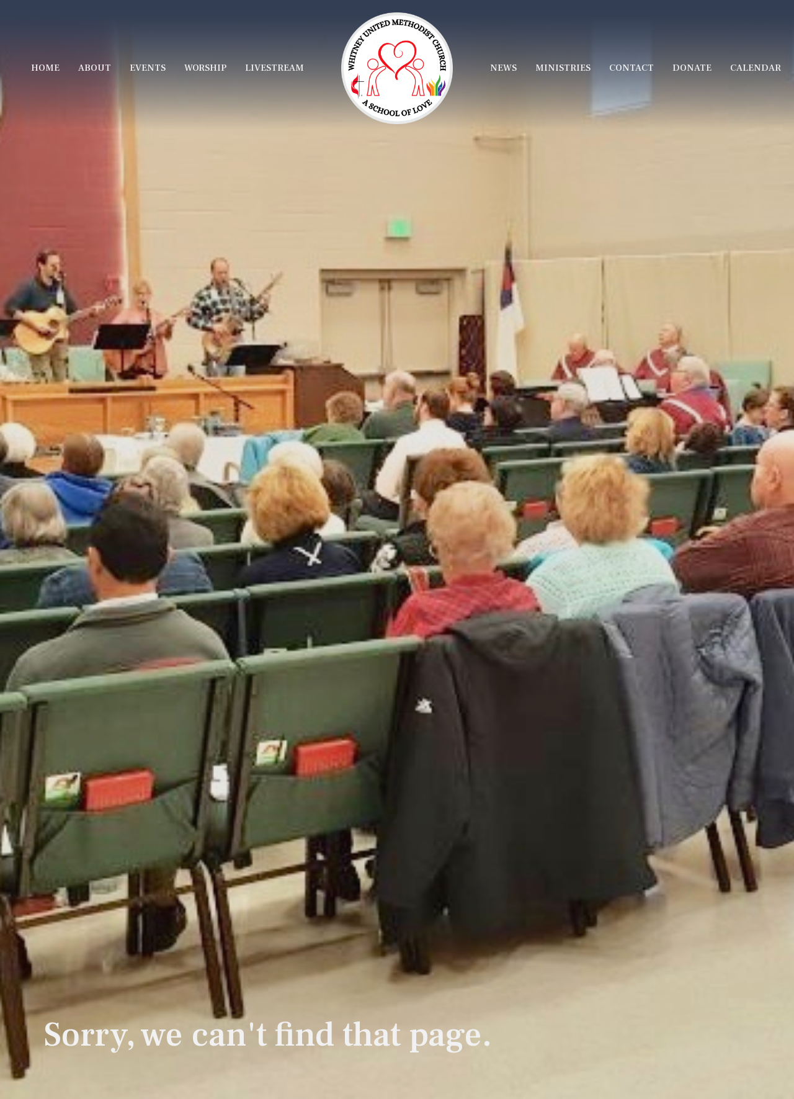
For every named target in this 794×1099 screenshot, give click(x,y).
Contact (631, 68)
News (503, 68)
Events (148, 68)
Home (45, 68)
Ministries (563, 68)
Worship (205, 68)
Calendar (755, 68)
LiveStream (274, 68)
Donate (691, 68)
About (94, 68)
